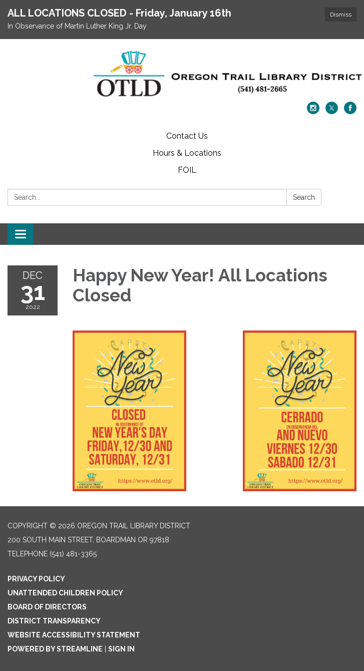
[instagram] (313, 111)
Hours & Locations (187, 153)
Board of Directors (47, 607)
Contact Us (187, 136)
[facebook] (350, 111)
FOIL (187, 170)
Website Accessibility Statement (74, 635)
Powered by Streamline (55, 649)
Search (304, 197)
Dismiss (340, 14)
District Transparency (54, 621)
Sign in (121, 649)
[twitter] (331, 111)
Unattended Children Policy (65, 593)
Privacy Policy (36, 579)
